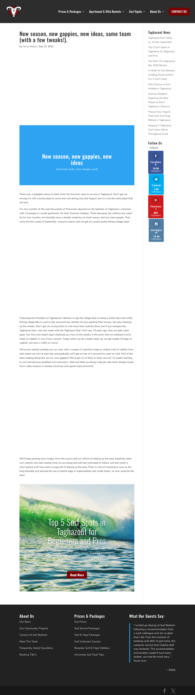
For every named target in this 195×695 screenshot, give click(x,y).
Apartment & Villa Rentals (105, 11)
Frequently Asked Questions (36, 648)
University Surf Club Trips (89, 654)
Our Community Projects (33, 628)
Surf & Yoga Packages (87, 635)
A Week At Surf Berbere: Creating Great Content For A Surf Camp (161, 75)
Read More (77, 575)
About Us (155, 11)
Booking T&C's (28, 654)
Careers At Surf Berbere (33, 635)
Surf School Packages (87, 628)
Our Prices (80, 621)
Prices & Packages (69, 11)
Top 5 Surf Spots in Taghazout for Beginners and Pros (77, 531)
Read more (140, 660)
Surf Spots (135, 11)
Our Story (25, 621)
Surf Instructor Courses (87, 641)
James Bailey (30, 46)
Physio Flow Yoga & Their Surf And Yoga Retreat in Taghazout (159, 116)
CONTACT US (179, 11)
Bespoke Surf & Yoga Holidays (92, 648)
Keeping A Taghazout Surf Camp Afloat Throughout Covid (159, 130)
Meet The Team (28, 641)
